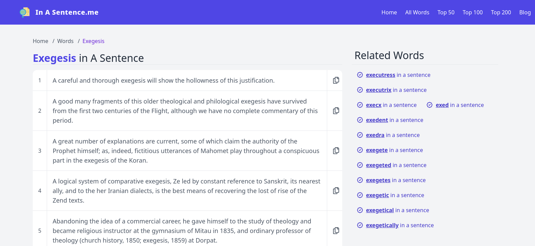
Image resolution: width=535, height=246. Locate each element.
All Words (417, 12)
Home (389, 12)
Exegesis (93, 41)
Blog (525, 12)
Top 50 (445, 12)
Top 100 (473, 12)
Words (65, 41)
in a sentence (394, 75)
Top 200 (501, 12)
